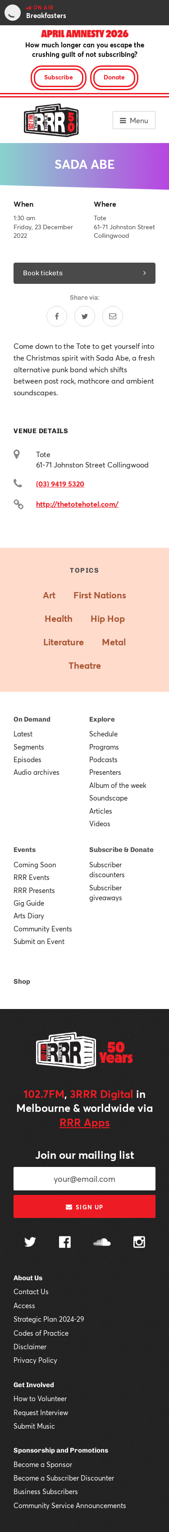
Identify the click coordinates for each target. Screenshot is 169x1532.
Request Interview (41, 1412)
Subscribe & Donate (121, 850)
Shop (22, 981)
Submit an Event (39, 941)
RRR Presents (34, 890)
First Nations (99, 595)
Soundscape (108, 797)
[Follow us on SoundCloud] (102, 1243)
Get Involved (34, 1385)
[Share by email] (112, 316)
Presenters (105, 772)
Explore (102, 719)
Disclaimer (30, 1346)
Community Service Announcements (70, 1505)
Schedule (103, 733)
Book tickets (84, 273)
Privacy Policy (35, 1360)
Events (25, 850)
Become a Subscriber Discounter (64, 1477)
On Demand (32, 719)
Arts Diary (29, 915)
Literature (63, 642)
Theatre (85, 665)
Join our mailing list (84, 1155)
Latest (23, 733)
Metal (114, 642)
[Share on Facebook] (56, 316)
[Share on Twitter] (84, 316)
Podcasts (103, 759)
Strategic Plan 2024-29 (49, 1319)
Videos (99, 823)
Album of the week (117, 785)
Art (49, 595)
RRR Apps (84, 1122)
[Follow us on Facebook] (65, 1243)
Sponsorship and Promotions (61, 1450)
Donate (114, 77)
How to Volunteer (40, 1398)
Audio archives (36, 772)
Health (59, 618)
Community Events (43, 928)
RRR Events (32, 877)
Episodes (27, 759)
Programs (104, 746)
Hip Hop (108, 618)
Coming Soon (35, 864)
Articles (100, 810)
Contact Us (31, 1291)
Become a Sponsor (43, 1464)
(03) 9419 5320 (60, 483)
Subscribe (58, 77)
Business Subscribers (46, 1491)
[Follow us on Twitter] (30, 1243)
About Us (28, 1278)
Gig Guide (29, 902)
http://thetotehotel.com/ (77, 504)
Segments (29, 746)
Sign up (84, 1207)
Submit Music (34, 1425)
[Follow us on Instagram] (139, 1243)
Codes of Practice (41, 1333)
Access (24, 1305)
